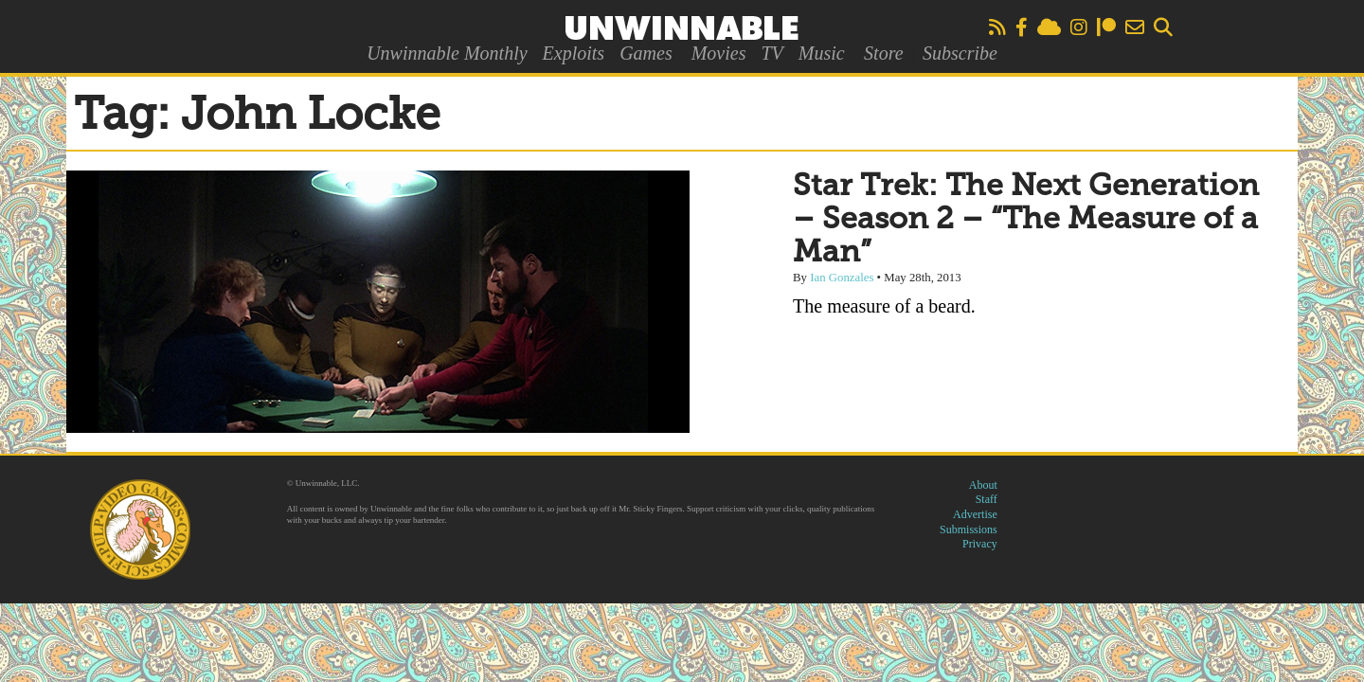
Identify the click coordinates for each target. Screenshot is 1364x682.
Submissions (968, 529)
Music (822, 53)
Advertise (975, 514)
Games (646, 53)
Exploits (574, 53)
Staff (986, 499)
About (983, 485)
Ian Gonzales (841, 277)
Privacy (979, 543)
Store (883, 53)
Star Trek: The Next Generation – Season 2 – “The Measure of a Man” (1026, 219)
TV (771, 53)
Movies (718, 53)
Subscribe (960, 53)
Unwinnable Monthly (447, 53)
